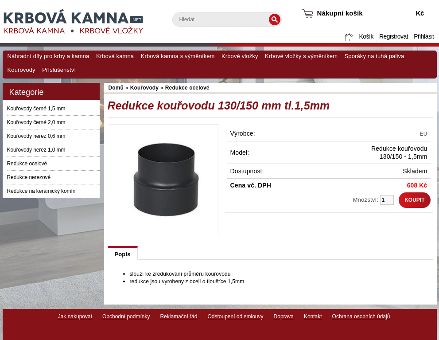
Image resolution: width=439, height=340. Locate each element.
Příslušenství (59, 69)
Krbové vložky (239, 56)
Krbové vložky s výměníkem (301, 56)
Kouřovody (21, 69)
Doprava (284, 316)
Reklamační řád (178, 316)
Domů (349, 36)
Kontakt (313, 316)
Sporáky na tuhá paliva (374, 56)
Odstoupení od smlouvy (235, 316)
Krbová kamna (115, 56)
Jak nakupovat (75, 316)
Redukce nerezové (29, 177)
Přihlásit (424, 36)
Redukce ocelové (27, 163)
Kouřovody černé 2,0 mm (36, 122)
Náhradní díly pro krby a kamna (48, 56)
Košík (366, 36)
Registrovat (393, 36)
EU (423, 134)
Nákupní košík (340, 13)
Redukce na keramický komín (41, 191)
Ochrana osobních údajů (361, 316)
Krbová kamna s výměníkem (178, 56)
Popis (123, 254)
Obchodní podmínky (126, 316)
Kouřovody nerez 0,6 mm (36, 136)
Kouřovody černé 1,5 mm (36, 109)
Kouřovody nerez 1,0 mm (36, 150)
